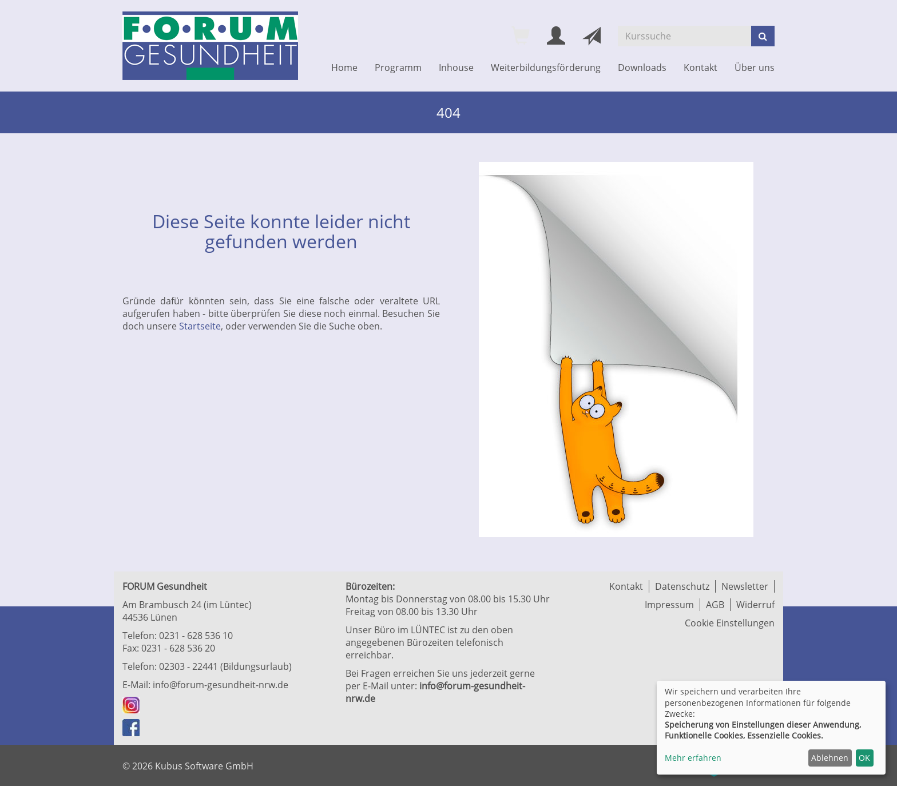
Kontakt (700, 67)
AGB (715, 604)
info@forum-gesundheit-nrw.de (220, 684)
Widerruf (755, 604)
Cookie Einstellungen (730, 623)
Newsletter (744, 586)
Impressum (669, 604)
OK (864, 757)
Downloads (642, 67)
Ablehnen (829, 757)
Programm (398, 67)
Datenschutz (682, 586)
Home (344, 67)
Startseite (200, 326)
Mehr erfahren (693, 757)
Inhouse (456, 67)
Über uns (755, 67)
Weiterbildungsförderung (546, 67)
